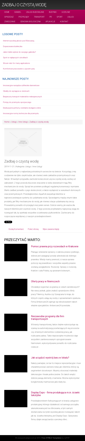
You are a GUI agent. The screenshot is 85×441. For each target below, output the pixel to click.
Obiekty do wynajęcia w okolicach (16, 91)
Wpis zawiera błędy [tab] (51, 229)
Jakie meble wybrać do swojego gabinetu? (19, 52)
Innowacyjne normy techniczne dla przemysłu (21, 113)
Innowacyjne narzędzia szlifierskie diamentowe (21, 85)
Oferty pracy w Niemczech (45, 281)
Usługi (13, 122)
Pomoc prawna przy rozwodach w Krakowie (54, 246)
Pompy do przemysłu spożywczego (17, 102)
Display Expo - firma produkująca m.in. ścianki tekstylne (55, 394)
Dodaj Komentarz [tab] (16, 229)
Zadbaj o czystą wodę (24, 4)
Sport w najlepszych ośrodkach (15, 58)
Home (7, 122)
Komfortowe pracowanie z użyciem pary (19, 69)
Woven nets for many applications (16, 63)
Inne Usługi (23, 122)
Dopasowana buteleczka (12, 46)
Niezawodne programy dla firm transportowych (47, 317)
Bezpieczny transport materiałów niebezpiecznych (22, 97)
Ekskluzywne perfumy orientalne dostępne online (22, 108)
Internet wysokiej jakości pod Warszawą (18, 41)
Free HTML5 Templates (51, 438)
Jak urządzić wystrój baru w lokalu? (50, 357)
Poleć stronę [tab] (33, 229)
